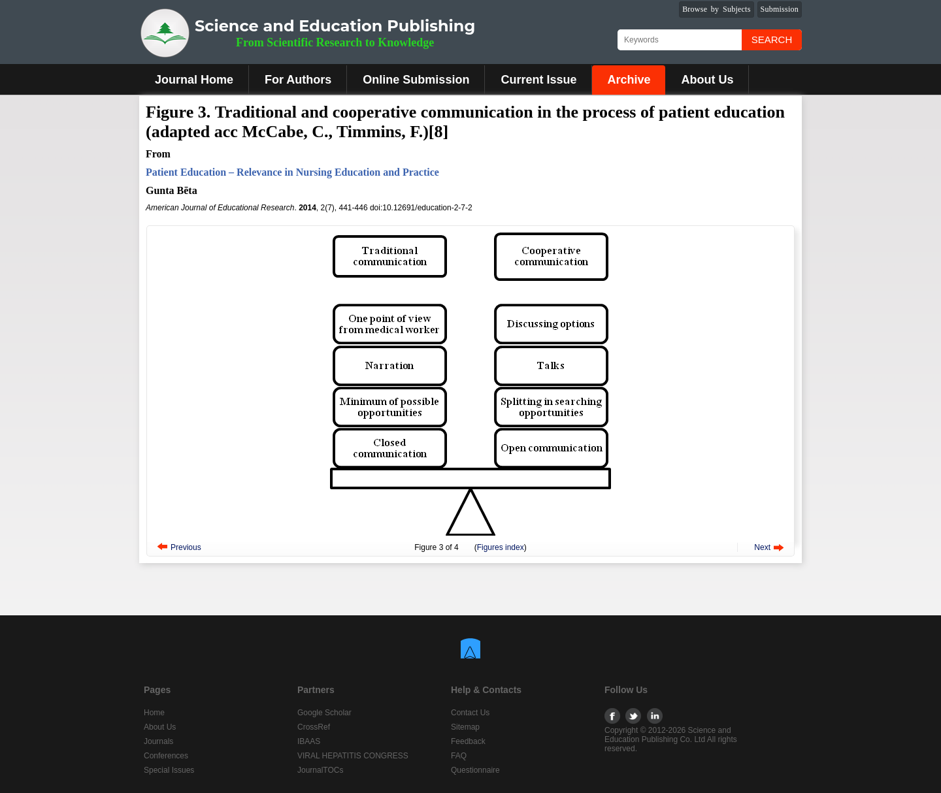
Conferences (166, 755)
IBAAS (308, 741)
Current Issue (538, 79)
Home (154, 712)
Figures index (500, 547)
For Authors (298, 79)
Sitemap (465, 727)
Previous (186, 547)
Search (772, 39)
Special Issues (169, 770)
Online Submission (416, 79)
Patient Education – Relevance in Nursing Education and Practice (292, 172)
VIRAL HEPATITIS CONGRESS (352, 755)
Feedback (468, 741)
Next (762, 547)
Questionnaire (475, 770)
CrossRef (313, 727)
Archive (628, 79)
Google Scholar (324, 712)
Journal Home (194, 79)
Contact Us (470, 712)
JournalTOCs (320, 770)
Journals (158, 741)
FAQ (459, 755)
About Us (707, 79)
